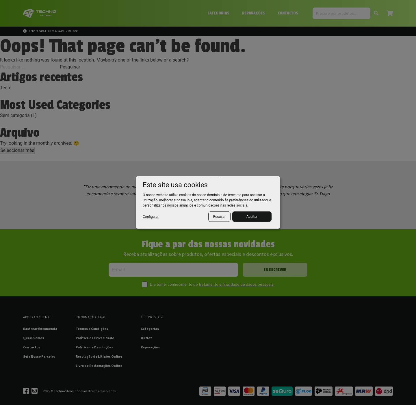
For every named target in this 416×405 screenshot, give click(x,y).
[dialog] (208, 202)
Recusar (219, 217)
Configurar (151, 217)
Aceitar (251, 217)
